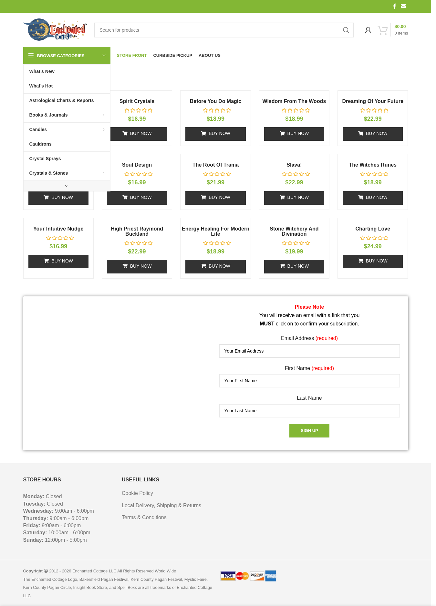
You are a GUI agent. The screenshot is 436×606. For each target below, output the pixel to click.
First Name (309, 368)
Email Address (309, 338)
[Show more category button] (67, 186)
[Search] (224, 30)
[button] (137, 134)
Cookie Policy (137, 493)
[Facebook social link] (395, 6)
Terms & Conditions (144, 517)
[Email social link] (403, 6)
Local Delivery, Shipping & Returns (161, 505)
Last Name (309, 398)
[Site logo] (55, 30)
